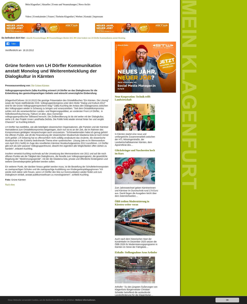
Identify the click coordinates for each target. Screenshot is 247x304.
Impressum (98, 16)
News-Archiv (84, 4)
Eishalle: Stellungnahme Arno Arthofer (136, 252)
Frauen (51, 16)
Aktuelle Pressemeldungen (36, 38)
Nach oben (10, 185)
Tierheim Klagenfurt (65, 16)
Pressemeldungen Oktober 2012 (61, 38)
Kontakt (87, 16)
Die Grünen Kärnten (40, 85)
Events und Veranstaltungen (64, 4)
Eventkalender (39, 16)
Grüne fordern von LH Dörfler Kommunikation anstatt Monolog (100, 38)
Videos (28, 16)
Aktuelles (46, 4)
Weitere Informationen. (85, 300)
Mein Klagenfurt (32, 4)
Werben (79, 16)
